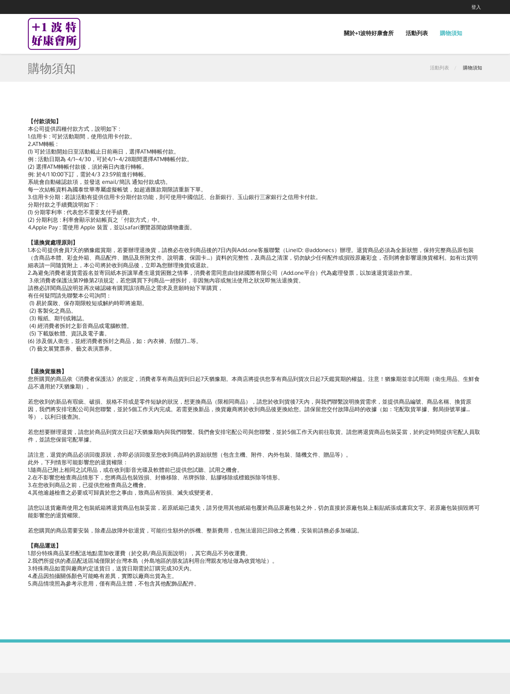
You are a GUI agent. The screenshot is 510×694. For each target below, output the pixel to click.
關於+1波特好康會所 (369, 33)
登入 (476, 7)
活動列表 (417, 33)
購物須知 (451, 33)
